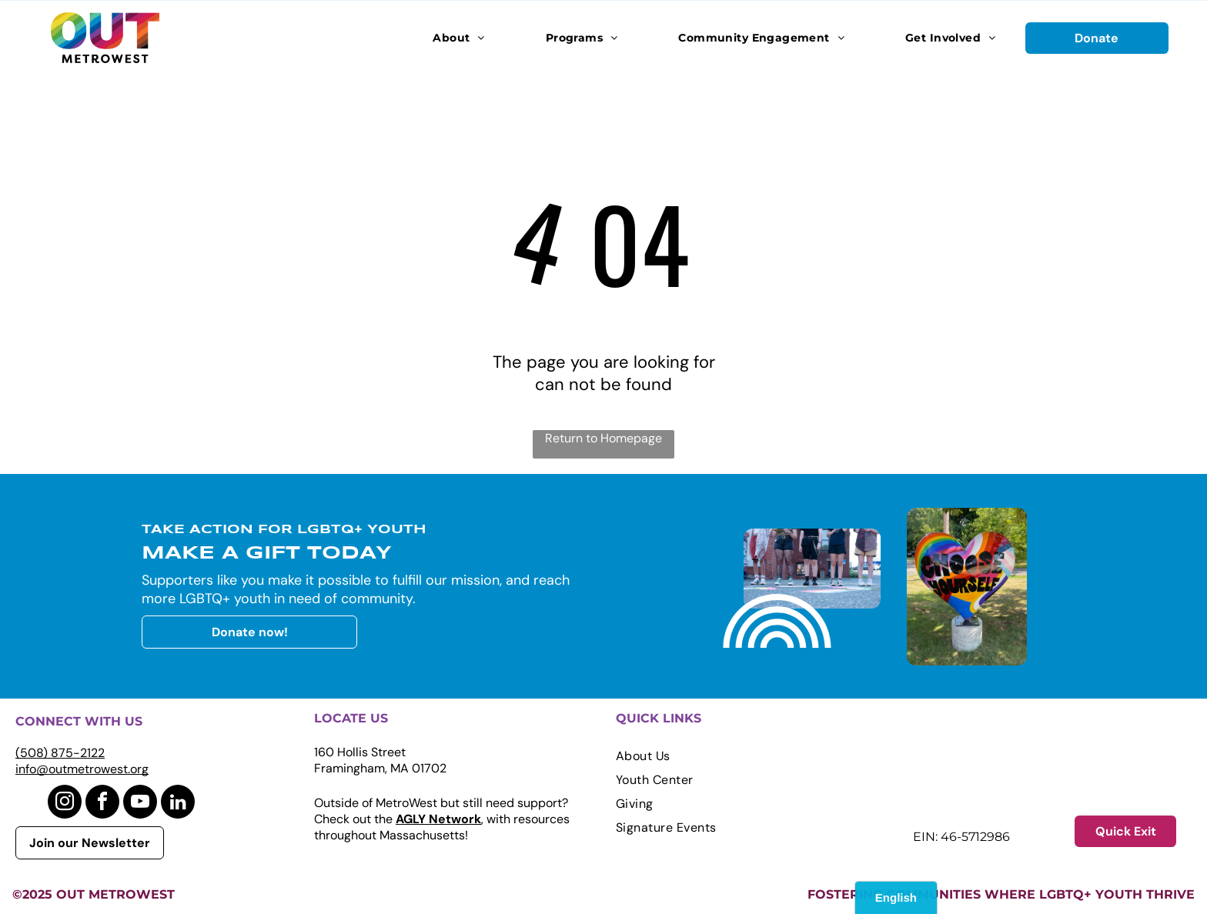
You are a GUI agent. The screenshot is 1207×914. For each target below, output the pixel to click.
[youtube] (140, 803)
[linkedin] (178, 803)
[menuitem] (459, 37)
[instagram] (65, 803)
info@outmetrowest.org (82, 769)
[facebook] (102, 803)
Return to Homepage (603, 438)
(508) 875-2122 (60, 753)
